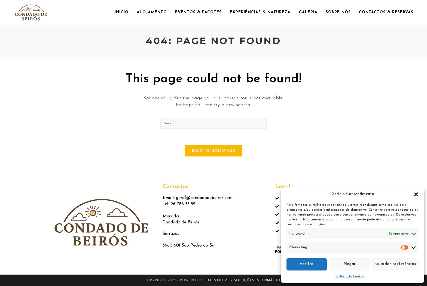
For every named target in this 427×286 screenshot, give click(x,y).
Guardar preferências (395, 264)
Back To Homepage (214, 151)
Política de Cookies (350, 276)
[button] (416, 194)
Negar (349, 264)
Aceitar (306, 264)
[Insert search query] (213, 123)
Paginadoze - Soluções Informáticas (244, 280)
